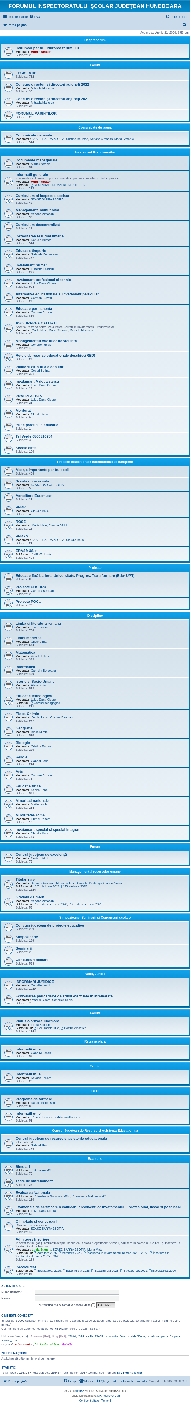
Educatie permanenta (34, 309)
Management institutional (37, 210)
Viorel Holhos (40, 656)
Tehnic (95, 1066)
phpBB (80, 1390)
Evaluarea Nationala (33, 1192)
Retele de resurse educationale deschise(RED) (55, 355)
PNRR (21, 507)
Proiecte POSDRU (31, 587)
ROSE (21, 522)
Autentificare (13, 1286)
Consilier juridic (41, 344)
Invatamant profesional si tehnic (43, 280)
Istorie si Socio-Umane (35, 681)
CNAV (72, 1336)
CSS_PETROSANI (90, 1336)
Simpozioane (27, 937)
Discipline (95, 616)
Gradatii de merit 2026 (50, 904)
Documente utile (46, 1028)
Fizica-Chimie (27, 714)
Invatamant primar (31, 265)
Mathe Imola (39, 804)
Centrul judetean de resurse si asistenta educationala (61, 1138)
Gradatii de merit (30, 897)
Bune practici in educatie (37, 425)
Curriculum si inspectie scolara (42, 196)
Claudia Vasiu (40, 414)
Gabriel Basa (39, 760)
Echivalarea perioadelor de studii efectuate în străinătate (64, 996)
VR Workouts (40, 554)
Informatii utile (28, 1049)
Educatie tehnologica (34, 696)
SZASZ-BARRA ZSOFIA (48, 139)
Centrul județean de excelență (41, 854)
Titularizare (25, 879)
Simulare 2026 (41, 1170)
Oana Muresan (41, 1053)
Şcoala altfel (26, 448)
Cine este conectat (17, 1315)
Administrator (41, 51)
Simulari (23, 1167)
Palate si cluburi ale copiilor (39, 367)
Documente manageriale (36, 160)
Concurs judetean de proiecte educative (50, 925)
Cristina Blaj (39, 641)
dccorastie (111, 1336)
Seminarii (24, 948)
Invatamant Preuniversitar (95, 152)
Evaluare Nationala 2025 (90, 1196)
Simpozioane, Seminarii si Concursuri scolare (95, 917)
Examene (95, 1159)
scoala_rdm (9, 1340)
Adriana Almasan (101, 139)
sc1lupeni (173, 1336)
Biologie (23, 743)
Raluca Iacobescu (43, 1102)
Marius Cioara (41, 1000)
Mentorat (23, 410)
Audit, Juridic (95, 974)
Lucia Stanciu (41, 1249)
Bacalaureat (26, 1267)
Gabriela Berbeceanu (45, 254)
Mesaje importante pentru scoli (42, 470)
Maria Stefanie (124, 139)
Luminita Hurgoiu (42, 268)
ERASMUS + (26, 551)
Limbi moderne (29, 638)
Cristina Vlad (39, 858)
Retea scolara (95, 1041)
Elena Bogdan (40, 1024)
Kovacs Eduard (41, 1077)
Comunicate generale (34, 135)
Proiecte (94, 568)
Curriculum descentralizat (38, 225)
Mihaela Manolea (42, 88)
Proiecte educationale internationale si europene (95, 462)
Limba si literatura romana (38, 623)
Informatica (25, 667)
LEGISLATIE (26, 73)
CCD (95, 1091)
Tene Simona (39, 627)
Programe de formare (34, 1099)
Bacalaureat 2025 (76, 1270)
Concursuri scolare (32, 960)
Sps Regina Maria (129, 1372)
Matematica (25, 652)
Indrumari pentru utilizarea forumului (47, 48)
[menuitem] (34, 16)
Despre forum (95, 40)
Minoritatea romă (30, 815)
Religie (21, 757)
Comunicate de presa (94, 127)
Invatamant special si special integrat (47, 830)
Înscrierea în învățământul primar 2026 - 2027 (115, 1252)
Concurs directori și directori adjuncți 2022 (52, 84)
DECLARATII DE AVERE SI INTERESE (58, 185)
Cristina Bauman (77, 139)
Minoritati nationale (32, 801)
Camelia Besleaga (43, 590)
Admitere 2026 (45, 1252)
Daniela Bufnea (41, 239)
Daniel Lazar (40, 717)
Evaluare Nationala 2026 (52, 1196)
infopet (160, 1336)
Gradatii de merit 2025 (85, 904)
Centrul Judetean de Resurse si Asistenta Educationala (95, 1131)
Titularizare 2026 (46, 886)
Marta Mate (39, 330)
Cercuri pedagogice (45, 703)
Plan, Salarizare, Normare (37, 1021)
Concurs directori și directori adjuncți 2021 (52, 99)
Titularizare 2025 (74, 886)
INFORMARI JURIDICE (35, 982)
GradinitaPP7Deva (132, 1336)
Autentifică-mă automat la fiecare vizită (67, 1305)
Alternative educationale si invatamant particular (57, 294)
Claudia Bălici (40, 511)
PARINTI (66, 1344)
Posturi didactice (74, 1028)
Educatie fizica (28, 786)
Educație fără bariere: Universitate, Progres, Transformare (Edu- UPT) (75, 576)
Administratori (24, 1344)
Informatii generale (32, 175)
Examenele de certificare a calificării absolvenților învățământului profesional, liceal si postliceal (98, 1207)
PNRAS (22, 536)
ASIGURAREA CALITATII (37, 323)
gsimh (150, 1336)
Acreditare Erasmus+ (34, 496)
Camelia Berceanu (43, 670)
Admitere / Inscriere (32, 1239)
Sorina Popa (39, 789)
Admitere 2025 (70, 1252)
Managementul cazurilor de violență (46, 341)
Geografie (24, 728)
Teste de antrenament (34, 1181)
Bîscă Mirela (39, 731)
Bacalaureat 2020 (162, 1270)
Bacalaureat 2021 (133, 1270)
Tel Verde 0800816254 (34, 436)
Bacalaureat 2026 (47, 1270)
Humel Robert (40, 818)
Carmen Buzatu (41, 297)
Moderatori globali (47, 1344)
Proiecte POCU (28, 601)
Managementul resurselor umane (95, 872)
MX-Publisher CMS (109, 1395)
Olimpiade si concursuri (36, 1221)
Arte (19, 772)
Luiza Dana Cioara (43, 283)
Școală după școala (32, 481)
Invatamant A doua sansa (37, 381)
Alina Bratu (38, 685)
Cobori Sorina (40, 370)
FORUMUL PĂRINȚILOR (36, 113)
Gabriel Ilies (39, 1145)
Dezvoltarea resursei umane (40, 236)
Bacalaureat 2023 (104, 1270)
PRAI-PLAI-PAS (29, 396)
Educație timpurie (31, 251)
